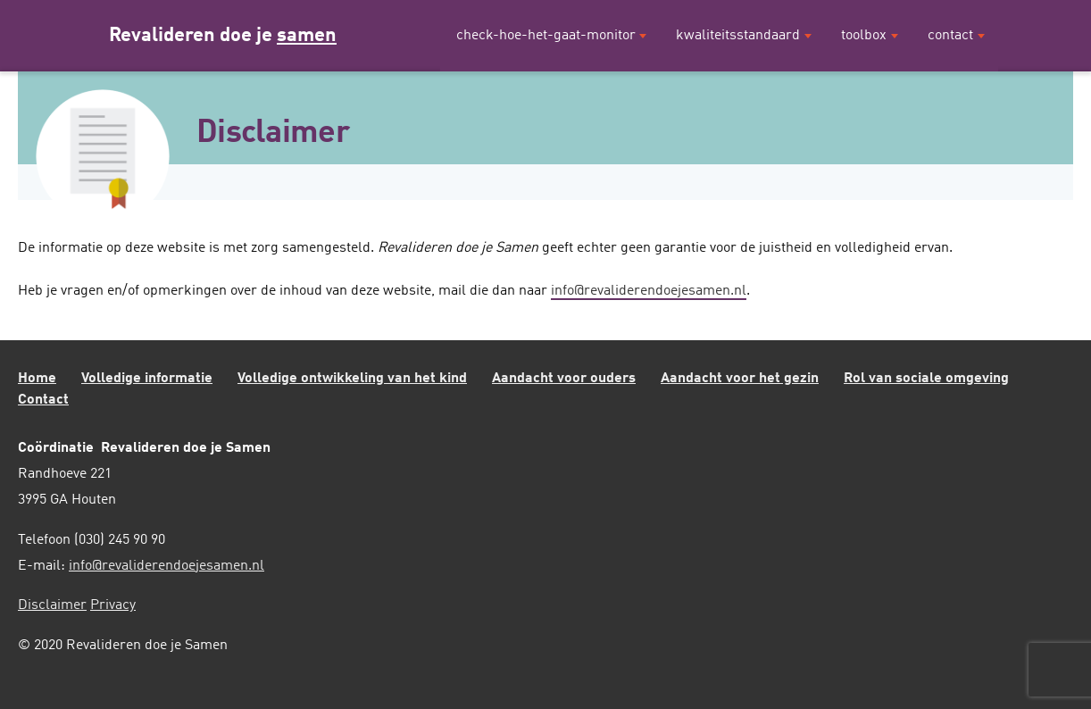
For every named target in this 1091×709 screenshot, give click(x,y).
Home (37, 378)
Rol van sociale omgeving (926, 378)
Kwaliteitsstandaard (738, 36)
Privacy (113, 605)
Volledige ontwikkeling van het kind (352, 378)
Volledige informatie (146, 378)
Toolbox (864, 36)
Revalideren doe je (223, 36)
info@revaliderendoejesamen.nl (648, 291)
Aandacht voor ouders (564, 378)
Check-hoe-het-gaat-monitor (546, 36)
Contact (950, 36)
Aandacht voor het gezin (740, 378)
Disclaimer (52, 605)
